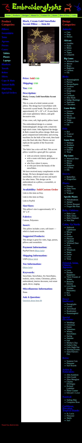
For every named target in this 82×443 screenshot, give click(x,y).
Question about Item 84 (32, 300)
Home (8, 15)
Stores (54, 15)
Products (16, 15)
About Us (35, 15)
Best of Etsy (65, 15)
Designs (25, 15)
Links (74, 15)
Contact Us (45, 15)
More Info (39, 251)
